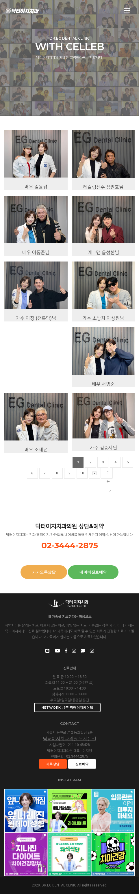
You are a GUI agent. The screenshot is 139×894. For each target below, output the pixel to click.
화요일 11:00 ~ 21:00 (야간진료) (69, 683)
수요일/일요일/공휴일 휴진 (69, 700)
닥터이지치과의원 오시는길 (69, 738)
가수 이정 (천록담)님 (36, 339)
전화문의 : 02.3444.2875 (69, 756)
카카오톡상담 (43, 572)
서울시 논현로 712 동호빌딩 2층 (69, 732)
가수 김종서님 (103, 469)
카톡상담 (53, 764)
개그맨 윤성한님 (103, 274)
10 (82, 495)
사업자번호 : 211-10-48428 (69, 745)
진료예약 (82, 764)
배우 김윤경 (36, 208)
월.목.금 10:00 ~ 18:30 (70, 677)
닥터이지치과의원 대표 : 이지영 (69, 751)
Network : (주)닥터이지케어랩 (67, 707)
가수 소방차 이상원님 (103, 339)
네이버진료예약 (93, 572)
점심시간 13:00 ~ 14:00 (69, 694)
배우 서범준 (103, 405)
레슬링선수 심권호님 (103, 208)
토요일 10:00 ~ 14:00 (69, 688)
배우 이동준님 (35, 274)
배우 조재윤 (36, 471)
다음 (109, 496)
